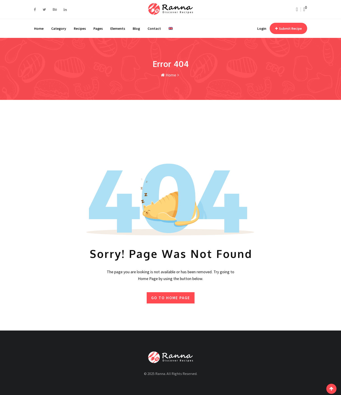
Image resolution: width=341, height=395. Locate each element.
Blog (136, 28)
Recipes (80, 28)
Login (261, 28)
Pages (98, 28)
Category (58, 28)
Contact (154, 28)
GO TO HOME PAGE (170, 297)
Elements (117, 28)
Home (39, 28)
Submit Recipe (288, 28)
